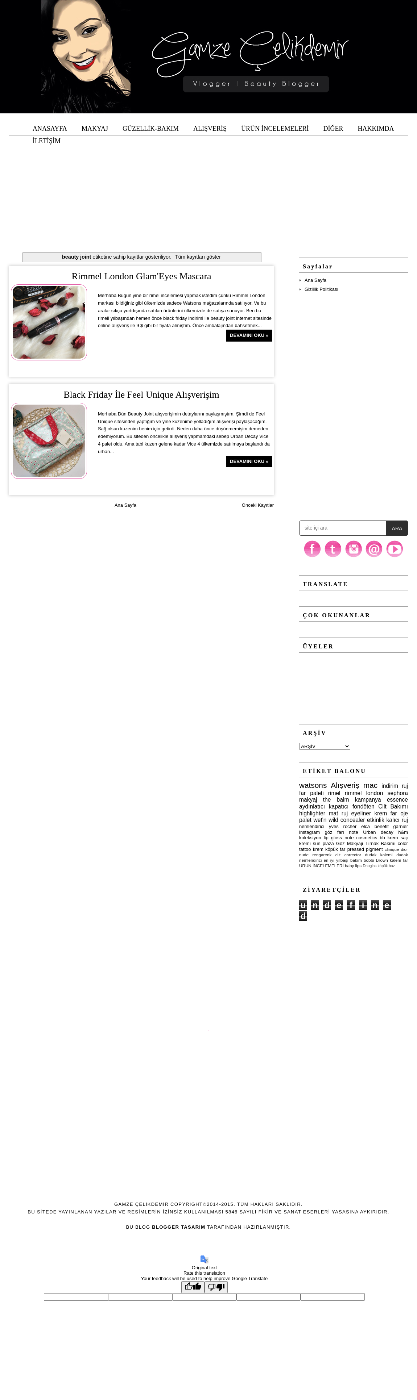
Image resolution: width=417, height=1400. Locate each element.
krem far (386, 813)
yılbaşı (342, 860)
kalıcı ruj (397, 820)
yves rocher (342, 826)
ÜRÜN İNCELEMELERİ (321, 865)
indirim (389, 786)
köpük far (335, 849)
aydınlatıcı (312, 806)
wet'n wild (326, 820)
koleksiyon (310, 837)
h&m (403, 832)
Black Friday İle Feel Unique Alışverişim (141, 394)
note (353, 832)
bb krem (389, 837)
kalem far (399, 860)
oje (404, 813)
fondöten (363, 806)
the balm (336, 800)
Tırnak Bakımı (380, 843)
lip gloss (333, 837)
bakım (356, 860)
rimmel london (364, 793)
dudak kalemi (378, 854)
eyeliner (361, 813)
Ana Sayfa (125, 505)
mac (370, 785)
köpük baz (386, 866)
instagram (309, 832)
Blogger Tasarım (178, 1227)
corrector (352, 854)
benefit (382, 826)
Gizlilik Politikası (321, 289)
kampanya (368, 800)
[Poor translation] (216, 1287)
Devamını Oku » (249, 335)
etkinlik (375, 820)
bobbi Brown (376, 860)
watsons (313, 785)
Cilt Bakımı (393, 806)
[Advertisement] (208, 186)
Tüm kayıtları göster (198, 257)
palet (305, 820)
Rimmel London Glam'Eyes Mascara (141, 276)
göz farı (334, 832)
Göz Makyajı (349, 843)
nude (304, 854)
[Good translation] (193, 1287)
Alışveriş (345, 785)
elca (365, 826)
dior (404, 849)
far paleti (311, 793)
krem (318, 849)
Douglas (369, 866)
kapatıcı (339, 806)
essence (397, 800)
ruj (405, 786)
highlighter (312, 813)
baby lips (353, 865)
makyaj (308, 800)
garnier (400, 826)
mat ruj (338, 813)
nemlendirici (311, 826)
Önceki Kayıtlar (258, 505)
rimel (334, 793)
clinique (392, 849)
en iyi (329, 860)
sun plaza (323, 843)
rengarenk (322, 854)
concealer (352, 820)
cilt (337, 854)
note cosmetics (360, 837)
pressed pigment (365, 849)
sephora (398, 793)
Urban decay (378, 832)
